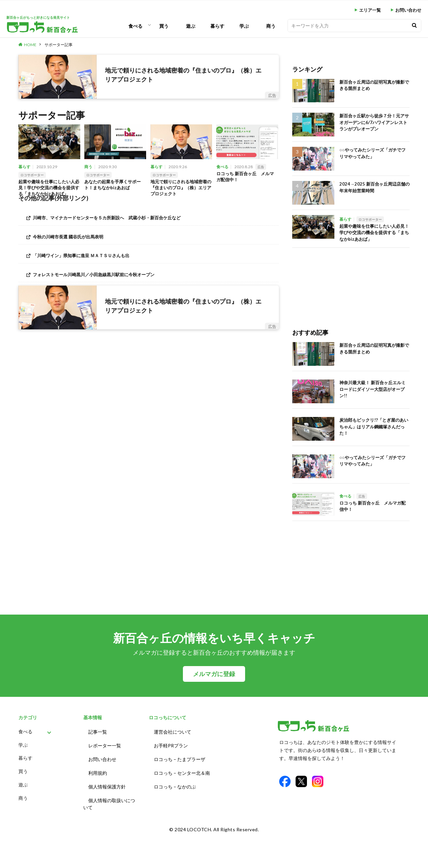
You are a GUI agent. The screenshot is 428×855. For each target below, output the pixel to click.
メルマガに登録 (214, 673)
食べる (135, 26)
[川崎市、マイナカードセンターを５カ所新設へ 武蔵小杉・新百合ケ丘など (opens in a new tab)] (148, 220)
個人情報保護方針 (107, 780)
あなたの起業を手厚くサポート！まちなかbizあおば (114, 185)
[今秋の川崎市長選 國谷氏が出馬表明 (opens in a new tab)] (148, 239)
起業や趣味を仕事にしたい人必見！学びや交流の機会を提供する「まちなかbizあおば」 (48, 189)
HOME (30, 44)
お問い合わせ (408, 10)
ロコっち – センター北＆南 (182, 768)
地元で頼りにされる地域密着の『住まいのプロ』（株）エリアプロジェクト (180, 189)
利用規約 (97, 768)
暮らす (217, 26)
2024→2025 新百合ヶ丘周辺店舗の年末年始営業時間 (374, 187)
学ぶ (244, 26)
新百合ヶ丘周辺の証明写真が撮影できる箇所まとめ (374, 85)
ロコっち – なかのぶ (175, 780)
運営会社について (172, 731)
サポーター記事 (58, 44)
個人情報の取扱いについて (109, 796)
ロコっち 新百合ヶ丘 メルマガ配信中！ (245, 177)
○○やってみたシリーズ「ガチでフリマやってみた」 (372, 153)
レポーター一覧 (104, 743)
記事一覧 (97, 731)
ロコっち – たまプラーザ (179, 756)
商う (271, 26)
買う (164, 26)
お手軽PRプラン (171, 743)
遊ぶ (190, 26)
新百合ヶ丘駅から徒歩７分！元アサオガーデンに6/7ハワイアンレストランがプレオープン (374, 122)
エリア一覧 (370, 10)
